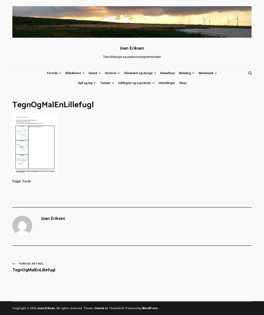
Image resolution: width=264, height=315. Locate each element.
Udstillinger (167, 83)
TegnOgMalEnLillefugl (72, 267)
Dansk (93, 73)
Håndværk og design (138, 73)
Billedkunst (73, 73)
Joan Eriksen (132, 48)
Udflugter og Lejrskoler (134, 83)
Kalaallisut (167, 73)
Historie (110, 73)
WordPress (150, 308)
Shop (182, 83)
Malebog (185, 73)
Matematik (206, 73)
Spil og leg (85, 83)
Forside (52, 73)
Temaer (105, 83)
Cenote (99, 308)
